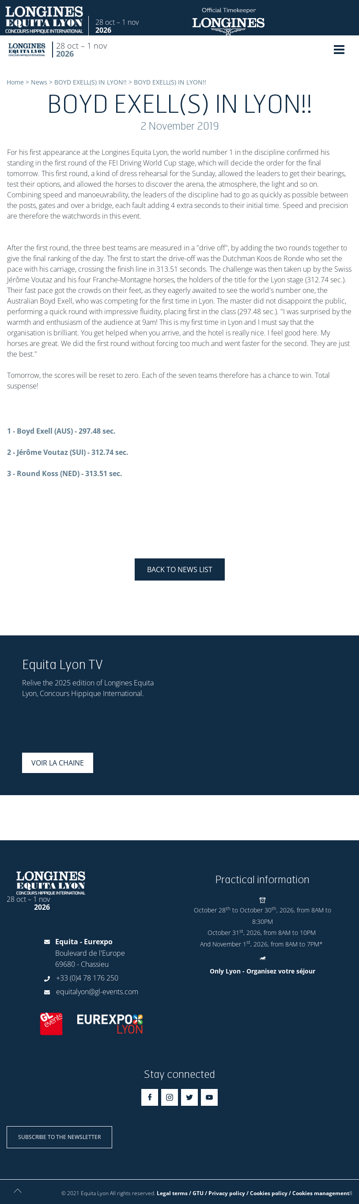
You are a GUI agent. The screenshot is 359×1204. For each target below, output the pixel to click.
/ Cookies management (319, 1193)
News (39, 82)
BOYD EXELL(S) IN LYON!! (90, 82)
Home (15, 82)
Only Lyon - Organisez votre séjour (262, 971)
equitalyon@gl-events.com (97, 991)
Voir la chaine (57, 763)
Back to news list (179, 569)
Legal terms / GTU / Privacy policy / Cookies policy (222, 1193)
